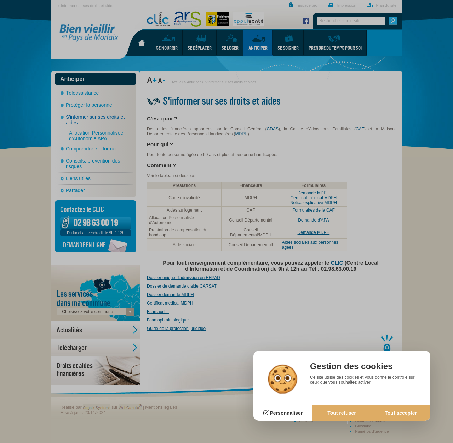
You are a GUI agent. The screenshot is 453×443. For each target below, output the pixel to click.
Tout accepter (401, 413)
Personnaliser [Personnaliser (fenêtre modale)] (286, 413)
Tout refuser (341, 413)
